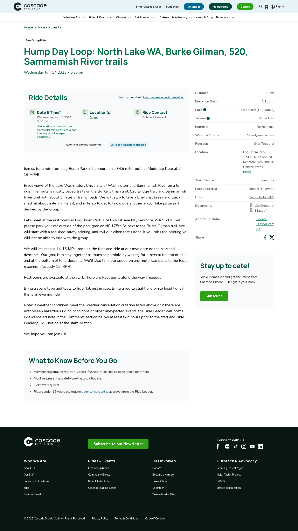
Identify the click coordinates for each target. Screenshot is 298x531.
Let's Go (222, 481)
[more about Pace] (204, 109)
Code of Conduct (155, 518)
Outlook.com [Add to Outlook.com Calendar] (265, 224)
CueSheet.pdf (264, 205)
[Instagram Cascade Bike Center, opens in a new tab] (243, 446)
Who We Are (71, 17)
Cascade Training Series (102, 488)
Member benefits (34, 494)
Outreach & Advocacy (173, 17)
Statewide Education (229, 488)
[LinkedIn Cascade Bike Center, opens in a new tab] (260, 446)
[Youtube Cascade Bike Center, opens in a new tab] (252, 446)
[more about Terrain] (208, 118)
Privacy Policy (100, 518)
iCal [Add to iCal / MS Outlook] (259, 229)
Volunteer (158, 488)
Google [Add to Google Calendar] (261, 219)
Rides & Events (98, 17)
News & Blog (204, 17)
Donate (156, 468)
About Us (29, 468)
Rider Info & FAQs (98, 481)
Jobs (26, 488)
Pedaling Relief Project (230, 468)
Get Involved (142, 17)
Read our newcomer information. (163, 97)
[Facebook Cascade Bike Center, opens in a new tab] (219, 446)
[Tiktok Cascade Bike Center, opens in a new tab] (235, 446)
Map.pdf (260, 210)
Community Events (99, 475)
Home (28, 27)
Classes (121, 17)
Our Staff (29, 475)
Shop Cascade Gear (148, 7)
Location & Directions (36, 481)
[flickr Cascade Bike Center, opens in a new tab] (227, 446)
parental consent (93, 392)
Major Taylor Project (229, 475)
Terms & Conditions (126, 518)
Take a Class (159, 481)
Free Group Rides (98, 468)
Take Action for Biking (165, 494)
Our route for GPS (261, 197)
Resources (223, 17)
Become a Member (163, 475)
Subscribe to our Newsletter (118, 443)
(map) (94, 117)
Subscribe (172, 7)
